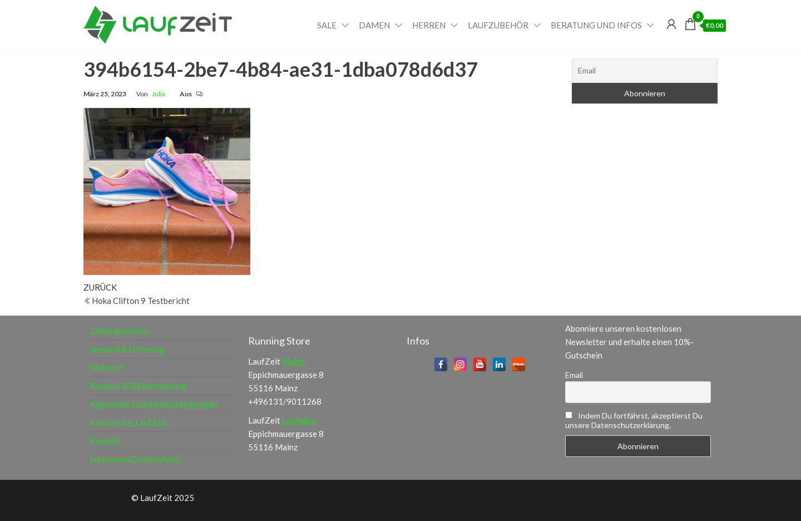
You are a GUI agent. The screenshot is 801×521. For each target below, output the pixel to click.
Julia (158, 94)
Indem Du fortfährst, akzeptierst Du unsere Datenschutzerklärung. (634, 420)
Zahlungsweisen (120, 331)
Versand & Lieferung (127, 349)
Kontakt (105, 441)
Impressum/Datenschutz (135, 459)
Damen (374, 25)
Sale (327, 25)
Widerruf (106, 367)
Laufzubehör (498, 25)
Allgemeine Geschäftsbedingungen (154, 404)
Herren (429, 25)
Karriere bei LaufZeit (128, 422)
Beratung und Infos (596, 25)
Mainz (293, 361)
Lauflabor (300, 420)
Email (574, 375)
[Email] (645, 70)
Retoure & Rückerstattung (138, 386)
